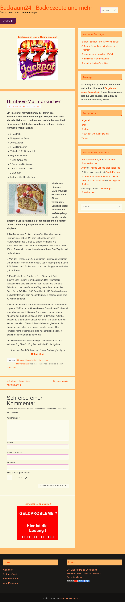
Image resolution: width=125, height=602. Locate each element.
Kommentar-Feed (11, 578)
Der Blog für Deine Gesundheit (82, 570)
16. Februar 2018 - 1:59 (19, 106)
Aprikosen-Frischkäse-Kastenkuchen (19, 383)
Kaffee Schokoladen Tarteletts (105, 168)
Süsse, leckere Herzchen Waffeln (97, 54)
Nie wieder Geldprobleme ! (38, 504)
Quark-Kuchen (112, 172)
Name (10, 442)
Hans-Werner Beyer (91, 160)
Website (11, 462)
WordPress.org (10, 583)
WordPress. (76, 598)
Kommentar (13, 418)
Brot (83, 125)
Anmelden (8, 570)
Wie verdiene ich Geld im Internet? (84, 573)
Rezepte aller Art (75, 577)
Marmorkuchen (22, 364)
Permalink (11, 368)
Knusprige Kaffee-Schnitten (94, 63)
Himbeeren (43, 360)
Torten (84, 138)
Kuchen (35, 106)
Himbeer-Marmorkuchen (27, 360)
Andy (83, 168)
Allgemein (86, 120)
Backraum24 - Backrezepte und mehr (46, 8)
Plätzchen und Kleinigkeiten (95, 134)
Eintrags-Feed (10, 574)
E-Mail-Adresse (15, 452)
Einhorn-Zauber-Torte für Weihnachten (100, 42)
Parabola (64, 598)
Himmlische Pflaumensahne (95, 59)
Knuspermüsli (61, 381)
